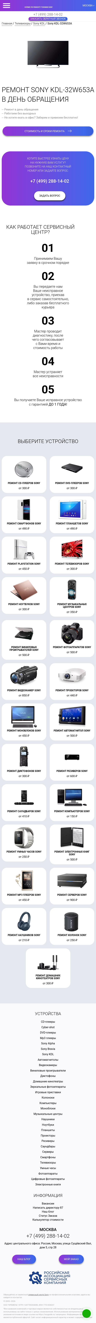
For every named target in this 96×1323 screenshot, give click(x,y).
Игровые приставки (48, 1092)
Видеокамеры (48, 1065)
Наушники (48, 1119)
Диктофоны (48, 1076)
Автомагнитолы (48, 1059)
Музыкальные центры (48, 1114)
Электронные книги (48, 1184)
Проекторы (48, 1135)
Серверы (48, 1151)
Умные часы (48, 1168)
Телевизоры (23, 23)
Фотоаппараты (47, 1173)
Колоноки (48, 1097)
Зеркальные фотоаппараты (48, 1086)
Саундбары (48, 1146)
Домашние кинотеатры (48, 1081)
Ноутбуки (48, 1124)
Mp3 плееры (48, 1038)
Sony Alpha (48, 1043)
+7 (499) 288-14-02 (48, 14)
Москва (48, 1229)
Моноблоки (48, 1108)
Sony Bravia (48, 1049)
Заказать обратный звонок (48, 18)
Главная (7, 23)
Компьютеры (47, 1103)
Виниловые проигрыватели (48, 1070)
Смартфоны (48, 1157)
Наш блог (48, 1211)
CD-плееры (48, 1021)
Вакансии (48, 1203)
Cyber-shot (48, 1027)
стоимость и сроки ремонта (47, 131)
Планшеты (48, 1130)
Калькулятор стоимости (48, 1219)
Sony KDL (39, 23)
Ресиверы (47, 1141)
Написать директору (46, 1207)
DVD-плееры (48, 1032)
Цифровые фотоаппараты (48, 1179)
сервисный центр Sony (38, 1295)
